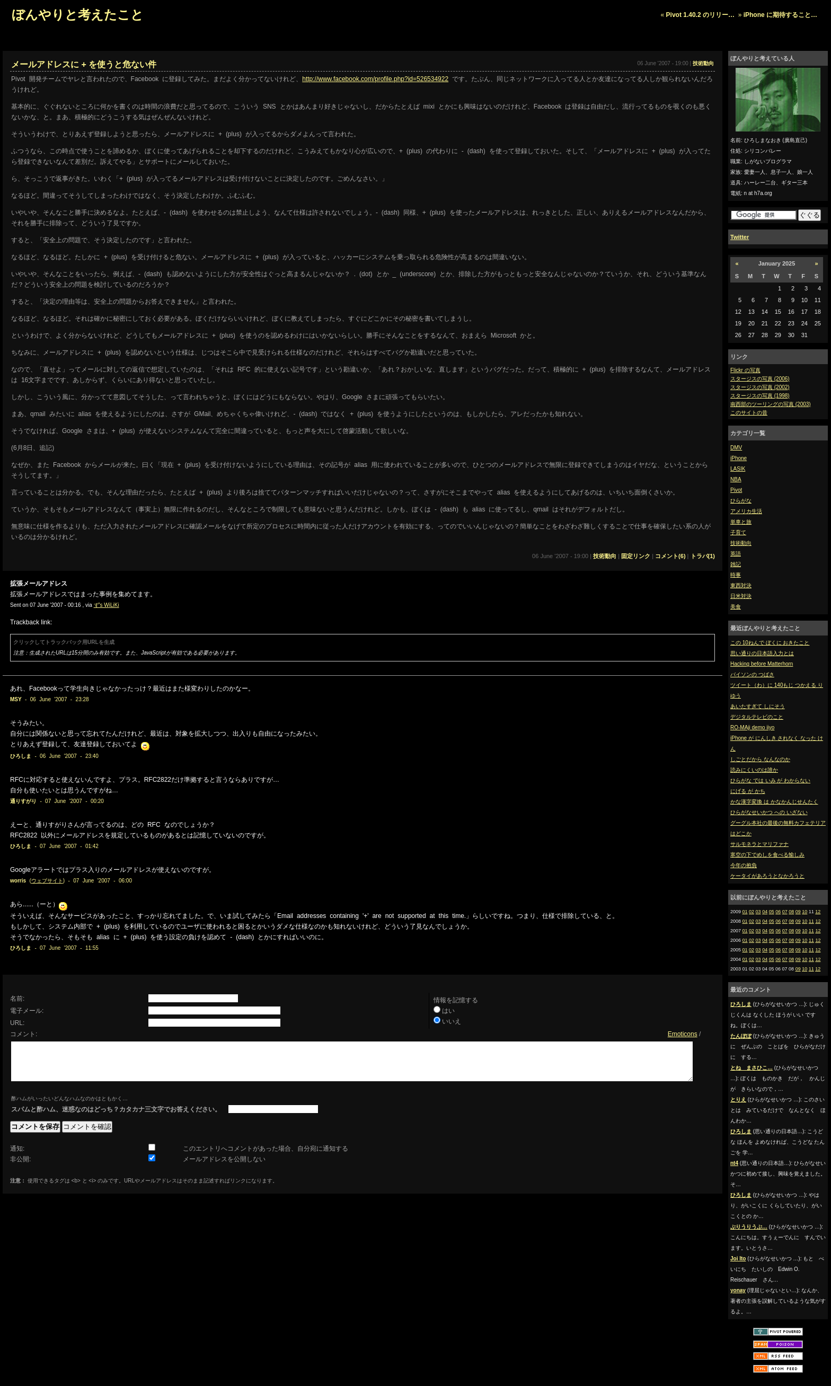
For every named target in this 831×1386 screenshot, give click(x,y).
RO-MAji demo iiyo (752, 727)
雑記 (735, 564)
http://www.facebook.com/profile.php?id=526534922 (375, 79)
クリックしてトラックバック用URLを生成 (63, 642)
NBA (735, 479)
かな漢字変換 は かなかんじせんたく (774, 802)
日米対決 (741, 596)
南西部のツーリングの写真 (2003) (770, 404)
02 (751, 911)
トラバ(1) (703, 556)
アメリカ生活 (746, 511)
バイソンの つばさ (752, 674)
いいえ (451, 1021)
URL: (17, 1023)
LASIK (737, 469)
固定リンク (635, 556)
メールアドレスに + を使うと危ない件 (83, 64)
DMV (736, 448)
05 (771, 911)
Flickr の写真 (745, 370)
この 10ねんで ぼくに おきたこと (769, 643)
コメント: (23, 1034)
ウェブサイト (47, 881)
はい (448, 1010)
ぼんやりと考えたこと (78, 14)
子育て (738, 532)
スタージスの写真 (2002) (760, 387)
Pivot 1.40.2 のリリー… (700, 15)
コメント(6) (670, 556)
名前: (17, 998)
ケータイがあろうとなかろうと (767, 876)
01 (745, 911)
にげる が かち (747, 791)
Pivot (736, 490)
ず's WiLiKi (106, 605)
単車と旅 (741, 522)
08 (791, 911)
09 (798, 911)
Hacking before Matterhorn (761, 664)
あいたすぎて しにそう (757, 706)
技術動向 (741, 543)
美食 (735, 607)
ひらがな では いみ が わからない (770, 780)
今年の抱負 (743, 865)
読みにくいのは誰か (754, 770)
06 (778, 911)
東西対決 (741, 585)
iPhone (738, 458)
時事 (735, 575)
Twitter (739, 237)
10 (804, 911)
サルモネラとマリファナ (759, 844)
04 (764, 911)
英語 (735, 554)
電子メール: (26, 1010)
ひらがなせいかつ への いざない (769, 812)
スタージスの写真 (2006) (760, 379)
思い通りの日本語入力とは (762, 653)
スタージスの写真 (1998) (760, 396)
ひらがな (741, 501)
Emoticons (682, 1034)
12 (817, 911)
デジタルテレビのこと (756, 717)
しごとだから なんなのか (760, 759)
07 (785, 911)
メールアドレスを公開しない (224, 1167)
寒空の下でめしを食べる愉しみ (767, 855)
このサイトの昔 (748, 413)
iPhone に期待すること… (780, 15)
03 (758, 911)
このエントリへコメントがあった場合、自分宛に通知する (265, 1156)
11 (811, 921)
